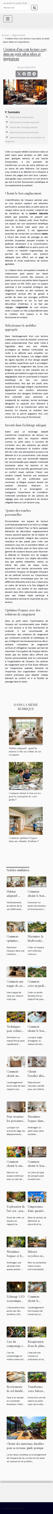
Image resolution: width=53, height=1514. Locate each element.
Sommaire (14, 112)
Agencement (18, 35)
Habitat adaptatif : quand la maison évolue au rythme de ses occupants (25, 751)
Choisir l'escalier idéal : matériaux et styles (37, 1077)
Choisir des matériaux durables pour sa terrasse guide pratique (25, 1446)
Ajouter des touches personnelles (24, 132)
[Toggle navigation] (7, 18)
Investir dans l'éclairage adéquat (23, 127)
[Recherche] (16, 7)
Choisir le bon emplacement (22, 117)
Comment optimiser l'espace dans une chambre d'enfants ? (24, 839)
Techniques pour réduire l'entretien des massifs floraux (15, 1033)
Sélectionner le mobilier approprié (24, 122)
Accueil (5, 35)
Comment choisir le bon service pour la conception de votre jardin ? (25, 796)
